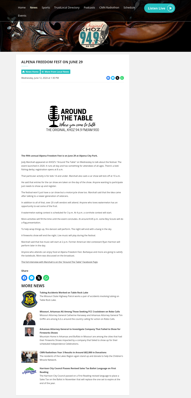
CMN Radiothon (109, 7)
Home (22, 7)
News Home (32, 71)
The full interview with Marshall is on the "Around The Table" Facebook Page (59, 261)
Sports (46, 7)
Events (22, 15)
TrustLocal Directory (66, 7)
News (33, 7)
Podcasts (89, 7)
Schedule (129, 7)
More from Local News (57, 71)
